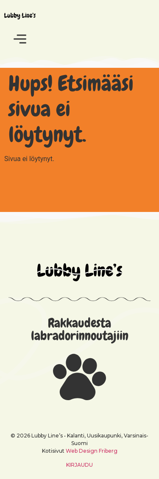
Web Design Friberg (91, 451)
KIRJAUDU (79, 465)
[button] (19, 39)
